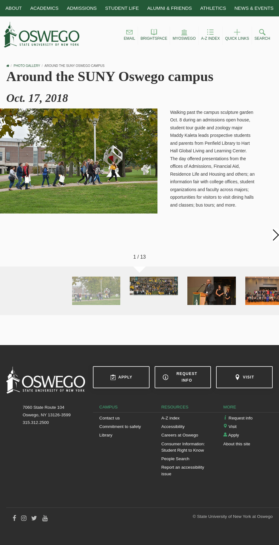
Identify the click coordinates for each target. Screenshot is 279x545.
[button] (129, 35)
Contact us (109, 418)
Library (105, 435)
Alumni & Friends (169, 8)
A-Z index (170, 418)
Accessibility (173, 426)
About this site (236, 444)
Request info (180, 377)
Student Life (122, 8)
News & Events (253, 8)
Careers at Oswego (179, 435)
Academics (44, 8)
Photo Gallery (27, 65)
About (13, 8)
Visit (244, 377)
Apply (121, 377)
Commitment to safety (120, 426)
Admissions (82, 8)
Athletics (213, 8)
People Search (175, 458)
